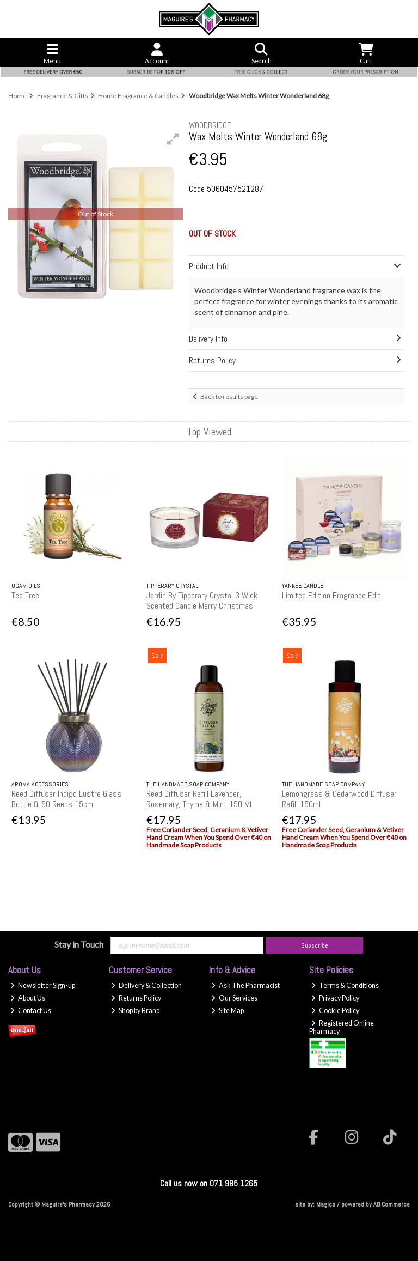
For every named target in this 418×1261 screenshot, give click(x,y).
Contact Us (30, 1011)
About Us (27, 998)
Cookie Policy (335, 1011)
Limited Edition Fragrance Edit (331, 595)
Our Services (234, 998)
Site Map (227, 1011)
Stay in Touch (78, 944)
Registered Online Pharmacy (341, 1027)
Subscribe (314, 945)
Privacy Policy (335, 998)
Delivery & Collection (146, 985)
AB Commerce (391, 1204)
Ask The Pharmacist (245, 985)
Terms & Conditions (345, 985)
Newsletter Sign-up (42, 985)
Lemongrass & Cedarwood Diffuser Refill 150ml (339, 799)
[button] (173, 139)
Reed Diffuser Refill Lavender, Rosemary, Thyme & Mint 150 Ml (198, 799)
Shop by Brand (135, 1011)
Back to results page (229, 396)
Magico (325, 1204)
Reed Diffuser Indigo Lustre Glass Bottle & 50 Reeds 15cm (66, 799)
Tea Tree (25, 595)
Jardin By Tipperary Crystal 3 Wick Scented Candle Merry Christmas (201, 600)
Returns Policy (136, 998)
